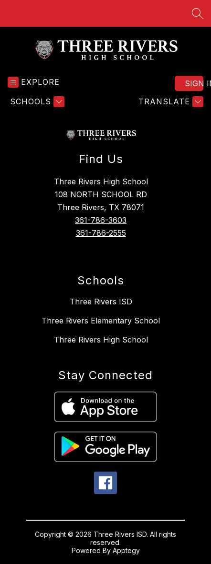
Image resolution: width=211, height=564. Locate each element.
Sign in (194, 83)
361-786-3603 (101, 220)
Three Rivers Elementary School (101, 320)
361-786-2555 (101, 233)
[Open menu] (34, 82)
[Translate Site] (169, 102)
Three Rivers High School (101, 339)
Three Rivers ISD (101, 301)
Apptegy (126, 550)
